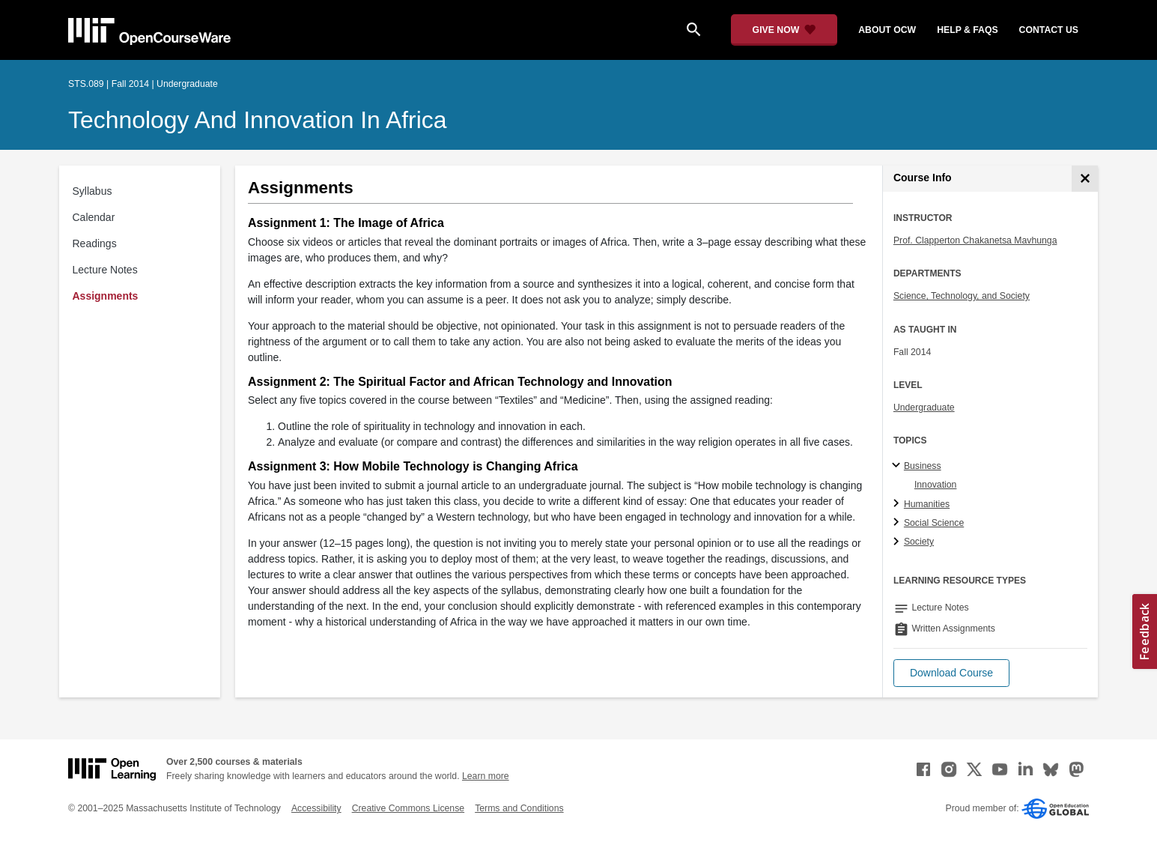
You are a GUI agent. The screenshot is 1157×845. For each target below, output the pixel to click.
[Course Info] (1085, 179)
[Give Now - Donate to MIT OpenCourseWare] (784, 30)
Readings (95, 243)
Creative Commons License (408, 808)
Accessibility (316, 808)
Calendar (94, 217)
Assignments (106, 296)
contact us (1048, 30)
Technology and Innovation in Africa (257, 119)
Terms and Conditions (519, 808)
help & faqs (967, 30)
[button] (951, 673)
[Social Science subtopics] (898, 523)
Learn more (485, 776)
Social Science (934, 523)
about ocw (887, 30)
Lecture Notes (105, 270)
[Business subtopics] (898, 466)
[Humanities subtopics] (898, 504)
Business (922, 466)
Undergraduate (924, 407)
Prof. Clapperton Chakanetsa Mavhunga (975, 240)
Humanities (927, 504)
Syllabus (92, 191)
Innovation (935, 484)
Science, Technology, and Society (961, 296)
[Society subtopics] (898, 542)
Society (919, 541)
